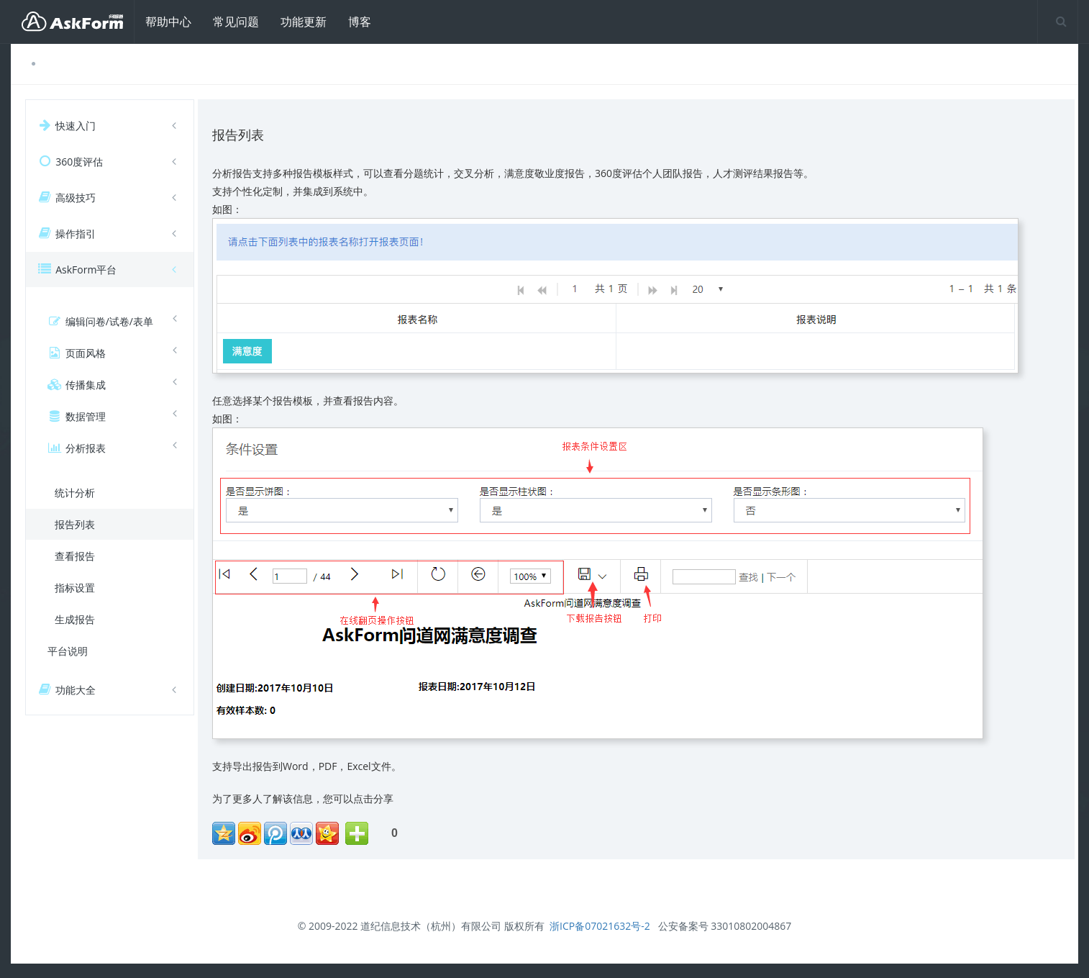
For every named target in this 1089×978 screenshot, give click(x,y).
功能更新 (304, 22)
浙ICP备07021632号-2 (600, 926)
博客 (359, 22)
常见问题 (236, 22)
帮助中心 (168, 22)
